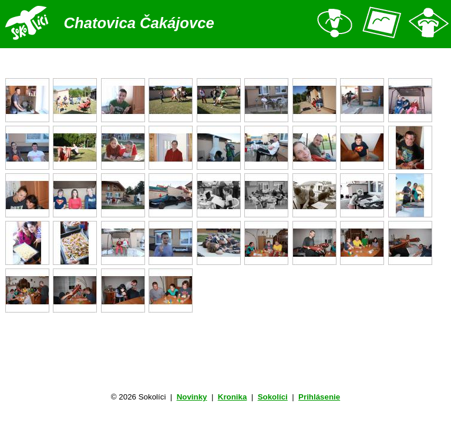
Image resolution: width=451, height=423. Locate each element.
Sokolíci (273, 396)
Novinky (192, 396)
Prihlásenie (319, 396)
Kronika (232, 396)
